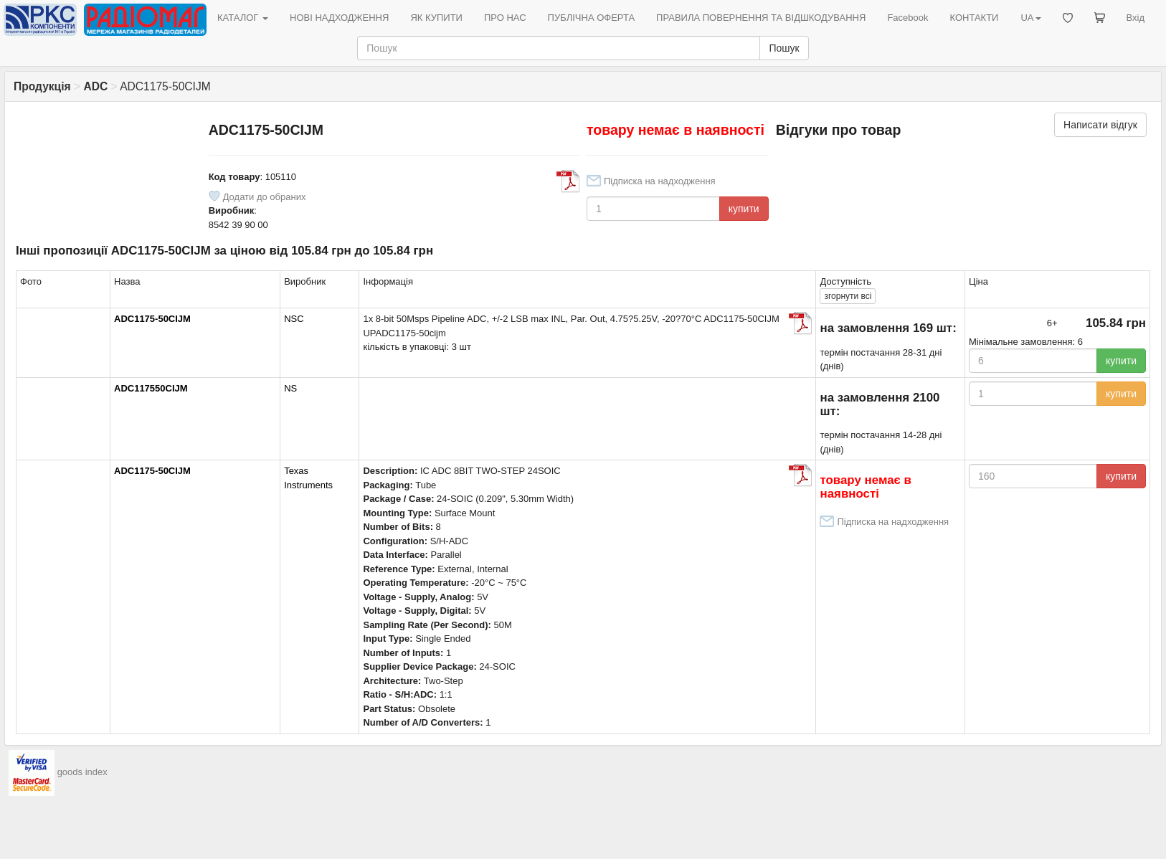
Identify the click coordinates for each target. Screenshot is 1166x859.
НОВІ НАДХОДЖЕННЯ (339, 17)
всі (847, 296)
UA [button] (1030, 17)
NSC (293, 318)
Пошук (784, 48)
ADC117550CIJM (151, 388)
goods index (82, 772)
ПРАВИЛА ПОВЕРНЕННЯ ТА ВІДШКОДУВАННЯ (761, 17)
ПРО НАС (505, 17)
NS (290, 388)
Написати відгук (1100, 124)
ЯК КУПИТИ (436, 17)
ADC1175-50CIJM (152, 318)
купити (744, 208)
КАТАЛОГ (242, 17)
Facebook (907, 17)
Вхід (1136, 17)
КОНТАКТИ (973, 17)
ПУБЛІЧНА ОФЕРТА (591, 17)
